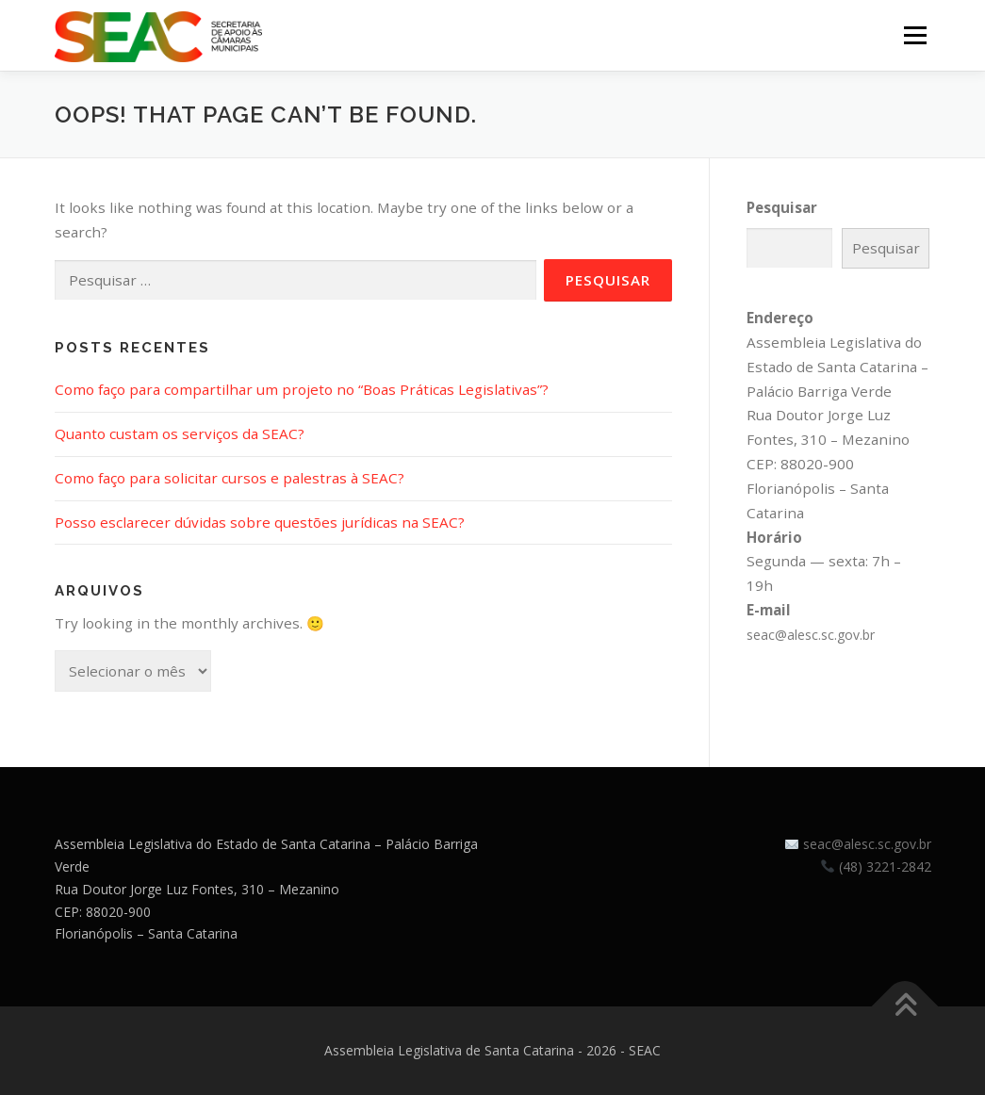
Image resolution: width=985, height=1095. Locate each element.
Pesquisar (782, 207)
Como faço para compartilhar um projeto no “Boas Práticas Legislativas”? (302, 389)
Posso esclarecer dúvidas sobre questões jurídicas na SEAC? (260, 522)
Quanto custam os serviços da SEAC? (179, 433)
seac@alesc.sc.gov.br (811, 635)
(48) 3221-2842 (885, 866)
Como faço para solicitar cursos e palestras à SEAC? (229, 477)
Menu (914, 34)
